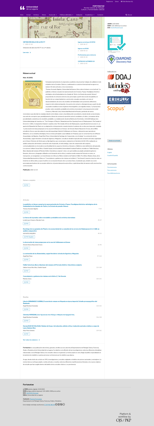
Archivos (36, 15)
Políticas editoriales (66, 15)
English (109, 152)
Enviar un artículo (114, 140)
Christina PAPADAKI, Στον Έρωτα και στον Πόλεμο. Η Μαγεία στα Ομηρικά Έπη (48, 315)
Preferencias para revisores (87, 55)
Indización (79, 15)
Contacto (100, 15)
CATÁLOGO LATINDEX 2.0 (86, 61)
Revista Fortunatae (36, 399)
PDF (27, 185)
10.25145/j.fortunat (117, 27)
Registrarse (109, 1)
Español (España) (112, 155)
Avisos (44, 15)
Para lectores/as (112, 167)
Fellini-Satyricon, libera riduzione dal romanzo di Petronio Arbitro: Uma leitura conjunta (52, 265)
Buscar (129, 15)
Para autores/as (111, 170)
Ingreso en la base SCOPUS (86, 42)
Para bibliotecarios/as (113, 173)
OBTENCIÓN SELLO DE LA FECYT (34, 42)
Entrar (117, 1)
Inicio (21, 15)
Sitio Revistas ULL (127, 1)
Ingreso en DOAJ (83, 48)
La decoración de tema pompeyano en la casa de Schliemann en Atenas (46, 242)
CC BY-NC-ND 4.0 (54, 404)
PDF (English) (29, 237)
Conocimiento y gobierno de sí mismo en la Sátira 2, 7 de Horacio (44, 276)
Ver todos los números (30, 340)
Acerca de (52, 15)
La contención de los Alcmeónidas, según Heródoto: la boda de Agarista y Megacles (51, 253)
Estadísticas (89, 15)
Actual (28, 15)
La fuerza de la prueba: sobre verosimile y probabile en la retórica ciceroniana (49, 217)
